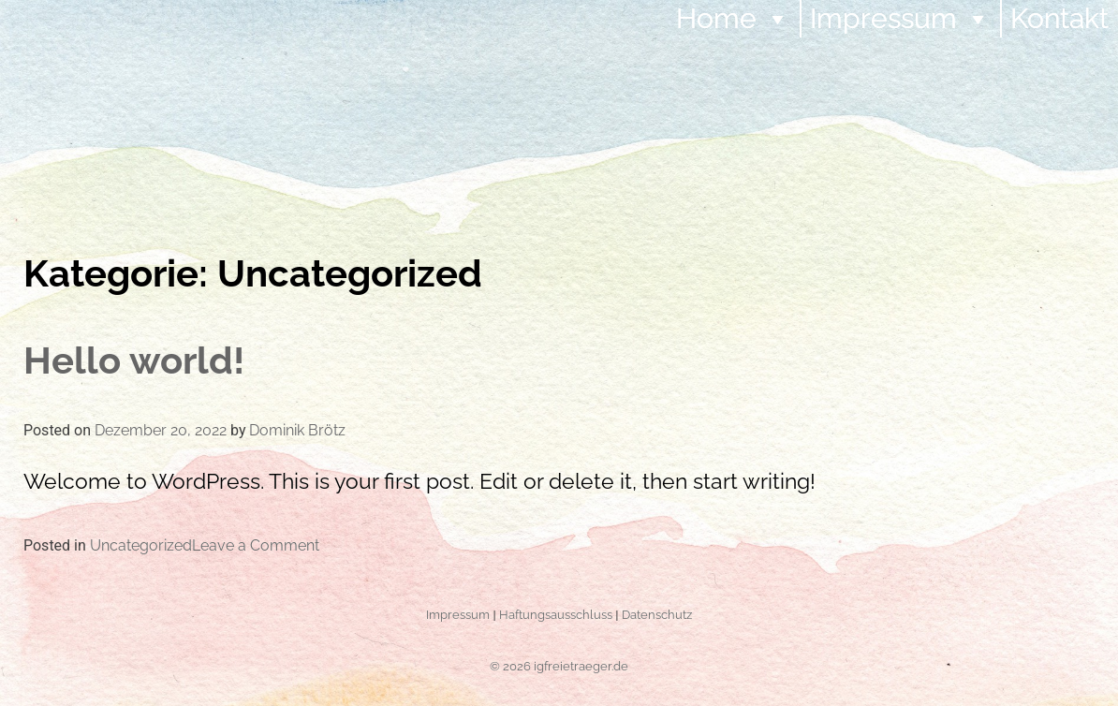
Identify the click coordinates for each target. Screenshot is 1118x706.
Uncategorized (141, 545)
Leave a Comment (255, 545)
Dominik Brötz (297, 430)
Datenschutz (657, 614)
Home (733, 18)
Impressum (900, 18)
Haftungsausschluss (555, 614)
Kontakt (1059, 18)
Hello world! (133, 360)
